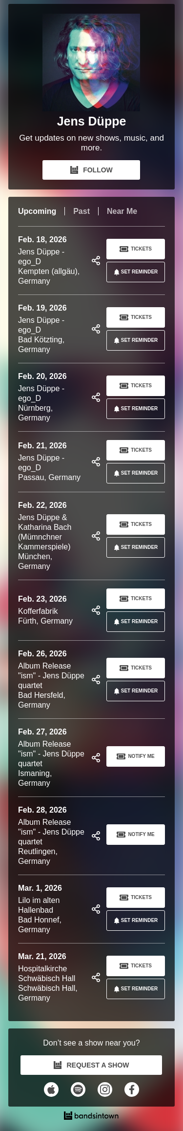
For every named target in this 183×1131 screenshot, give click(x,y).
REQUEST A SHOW (91, 1065)
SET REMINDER (134, 272)
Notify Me (135, 756)
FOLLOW (91, 170)
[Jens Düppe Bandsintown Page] (91, 62)
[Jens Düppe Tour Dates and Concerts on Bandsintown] (91, 1117)
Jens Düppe (91, 121)
